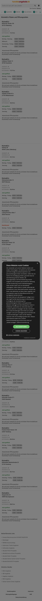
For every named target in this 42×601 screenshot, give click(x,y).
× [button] (37, 263)
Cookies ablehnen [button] (21, 331)
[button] (12, 335)
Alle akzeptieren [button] (21, 326)
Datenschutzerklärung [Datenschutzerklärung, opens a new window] (23, 322)
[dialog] (21, 300)
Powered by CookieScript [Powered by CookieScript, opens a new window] (29, 337)
